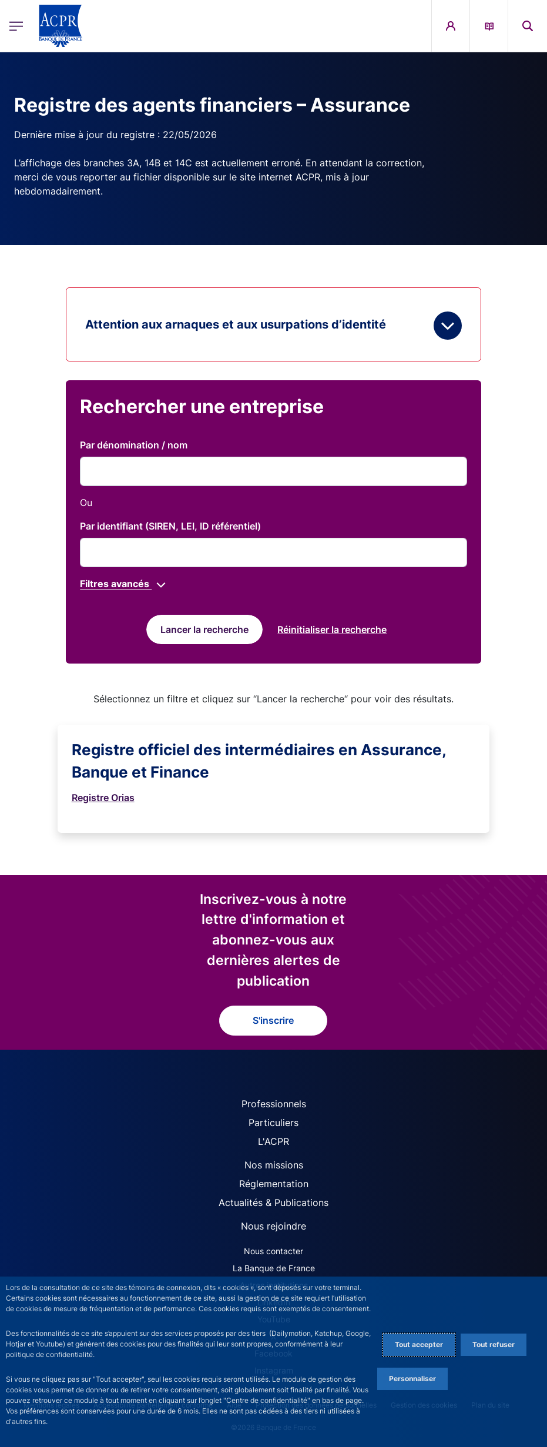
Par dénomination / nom (133, 445)
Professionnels (273, 1104)
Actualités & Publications (273, 1202)
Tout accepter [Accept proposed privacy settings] (419, 1344)
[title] (273, 471)
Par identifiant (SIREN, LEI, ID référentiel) (170, 526)
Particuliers (273, 1122)
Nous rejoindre (273, 1226)
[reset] (332, 629)
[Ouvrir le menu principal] (16, 25)
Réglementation (273, 1184)
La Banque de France (274, 1268)
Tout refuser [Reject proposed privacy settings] (493, 1344)
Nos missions (273, 1165)
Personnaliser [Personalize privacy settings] (412, 1378)
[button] (527, 26)
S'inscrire (273, 1020)
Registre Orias (103, 797)
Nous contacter (273, 1251)
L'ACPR (273, 1141)
